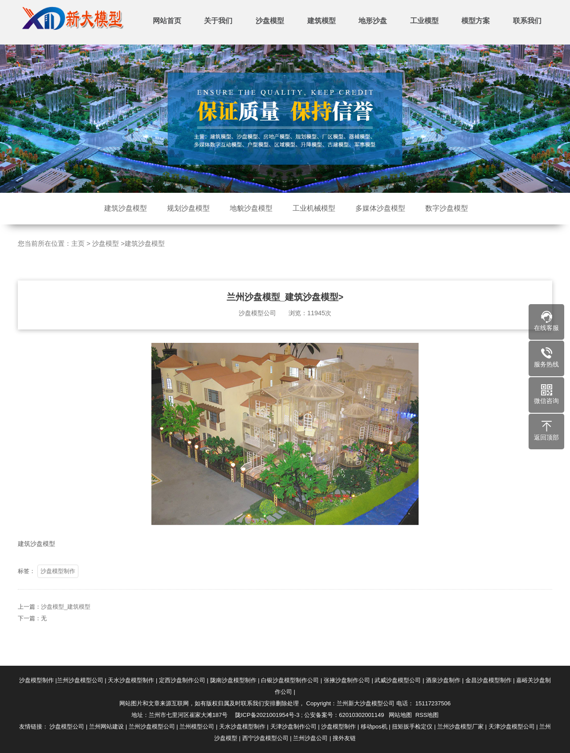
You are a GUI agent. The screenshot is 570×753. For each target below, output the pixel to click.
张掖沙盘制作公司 (347, 680)
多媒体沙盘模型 (380, 208)
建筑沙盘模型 (125, 208)
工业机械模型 (314, 208)
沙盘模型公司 (66, 726)
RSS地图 (427, 715)
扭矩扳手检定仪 (412, 726)
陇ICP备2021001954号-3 (267, 715)
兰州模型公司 (196, 726)
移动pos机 (374, 726)
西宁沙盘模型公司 (265, 738)
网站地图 (400, 715)
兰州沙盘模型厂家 (460, 726)
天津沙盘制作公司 (293, 726)
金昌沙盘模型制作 (488, 680)
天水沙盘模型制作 (131, 680)
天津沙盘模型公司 (512, 726)
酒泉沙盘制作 (443, 680)
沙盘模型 (270, 20)
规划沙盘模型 (188, 208)
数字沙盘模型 (446, 208)
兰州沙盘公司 (310, 738)
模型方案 (475, 20)
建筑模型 (321, 20)
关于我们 (218, 20)
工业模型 (424, 20)
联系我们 (527, 20)
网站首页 (167, 20)
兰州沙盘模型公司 (80, 680)
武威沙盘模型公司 (398, 680)
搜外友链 (344, 738)
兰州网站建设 (106, 726)
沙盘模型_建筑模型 (65, 619)
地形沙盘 (372, 20)
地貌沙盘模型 (251, 208)
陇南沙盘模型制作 (233, 680)
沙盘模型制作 (58, 584)
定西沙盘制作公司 (182, 680)
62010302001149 (361, 715)
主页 (78, 243)
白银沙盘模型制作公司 (290, 680)
